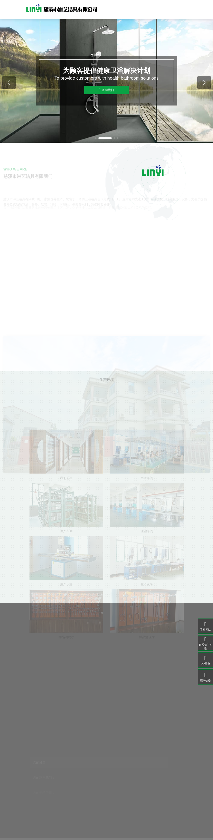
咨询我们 (106, 90)
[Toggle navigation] (181, 9)
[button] (96, 138)
